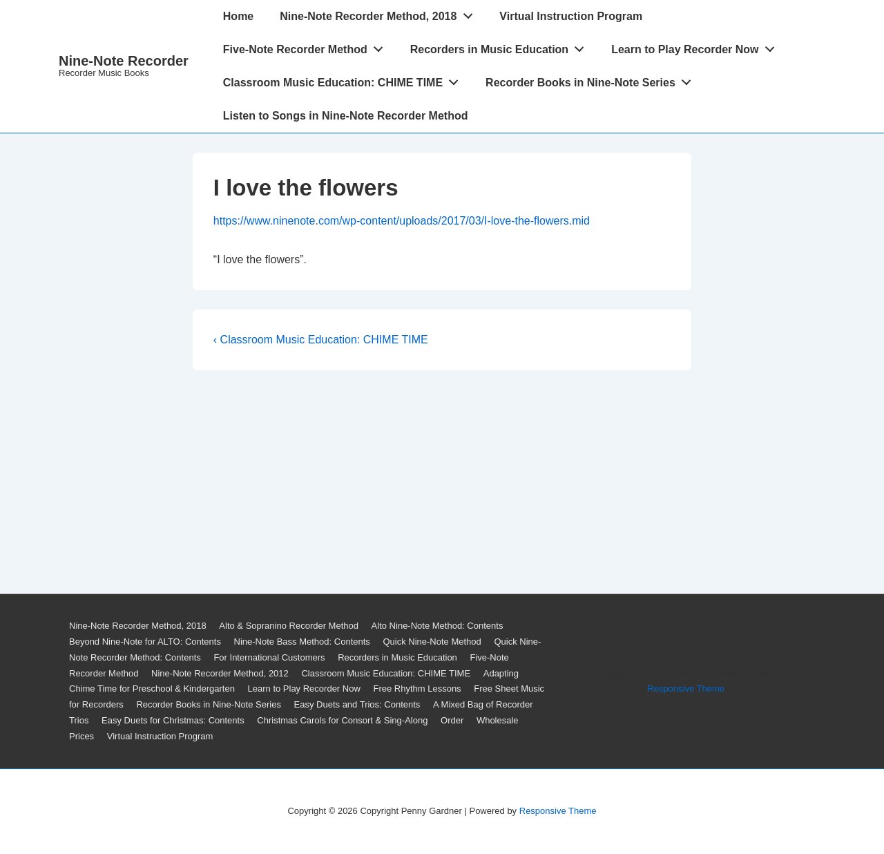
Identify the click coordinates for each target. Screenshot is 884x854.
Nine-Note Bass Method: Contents (302, 641)
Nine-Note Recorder (124, 60)
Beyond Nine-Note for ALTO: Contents (145, 641)
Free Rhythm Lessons (417, 688)
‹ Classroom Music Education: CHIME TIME (320, 339)
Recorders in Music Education (501, 46)
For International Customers (269, 657)
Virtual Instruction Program (570, 16)
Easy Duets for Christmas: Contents (173, 720)
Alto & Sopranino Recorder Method (288, 625)
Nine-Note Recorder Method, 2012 (220, 673)
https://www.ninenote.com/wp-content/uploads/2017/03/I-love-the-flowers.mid (401, 221)
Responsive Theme (685, 688)
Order (452, 720)
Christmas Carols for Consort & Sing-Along (342, 720)
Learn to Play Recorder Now (696, 46)
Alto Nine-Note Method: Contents (437, 625)
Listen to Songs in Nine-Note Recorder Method (345, 116)
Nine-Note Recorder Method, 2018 (380, 13)
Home (238, 16)
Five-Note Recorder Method (307, 46)
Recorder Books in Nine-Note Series (592, 79)
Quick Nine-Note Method (432, 641)
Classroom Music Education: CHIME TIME (344, 79)
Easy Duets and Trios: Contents (357, 704)
